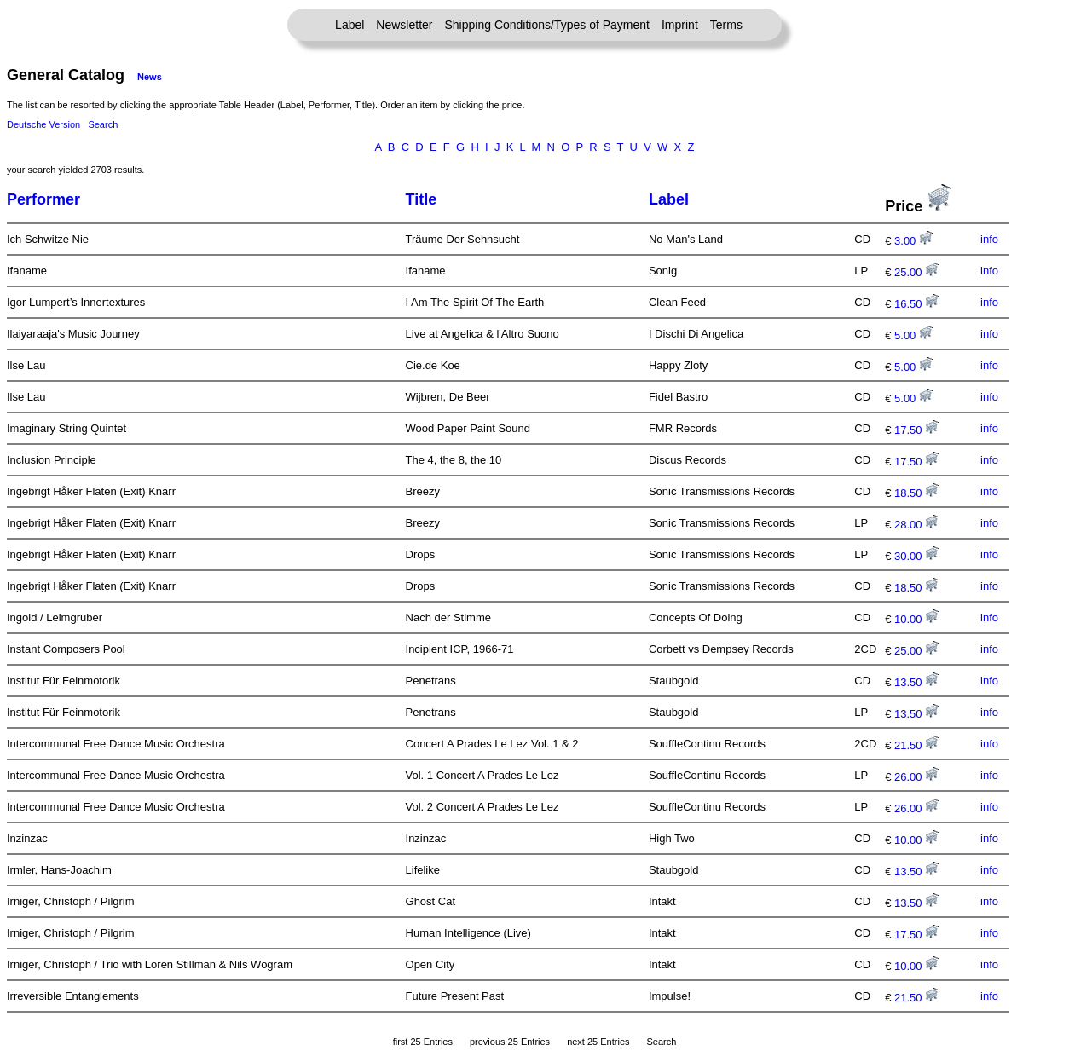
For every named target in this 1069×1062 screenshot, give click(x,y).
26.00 (916, 777)
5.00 (913, 335)
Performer (43, 199)
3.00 (913, 240)
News (149, 77)
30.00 (916, 556)
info (989, 239)
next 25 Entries (598, 1041)
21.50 (916, 745)
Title (421, 199)
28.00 (916, 524)
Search (103, 124)
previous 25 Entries (510, 1041)
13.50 (916, 682)
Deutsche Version (43, 124)
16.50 (916, 303)
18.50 (916, 493)
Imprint (680, 25)
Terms (726, 25)
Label (349, 25)
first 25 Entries (423, 1041)
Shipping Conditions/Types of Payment (547, 25)
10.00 (916, 619)
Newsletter (404, 25)
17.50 (916, 430)
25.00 (916, 272)
